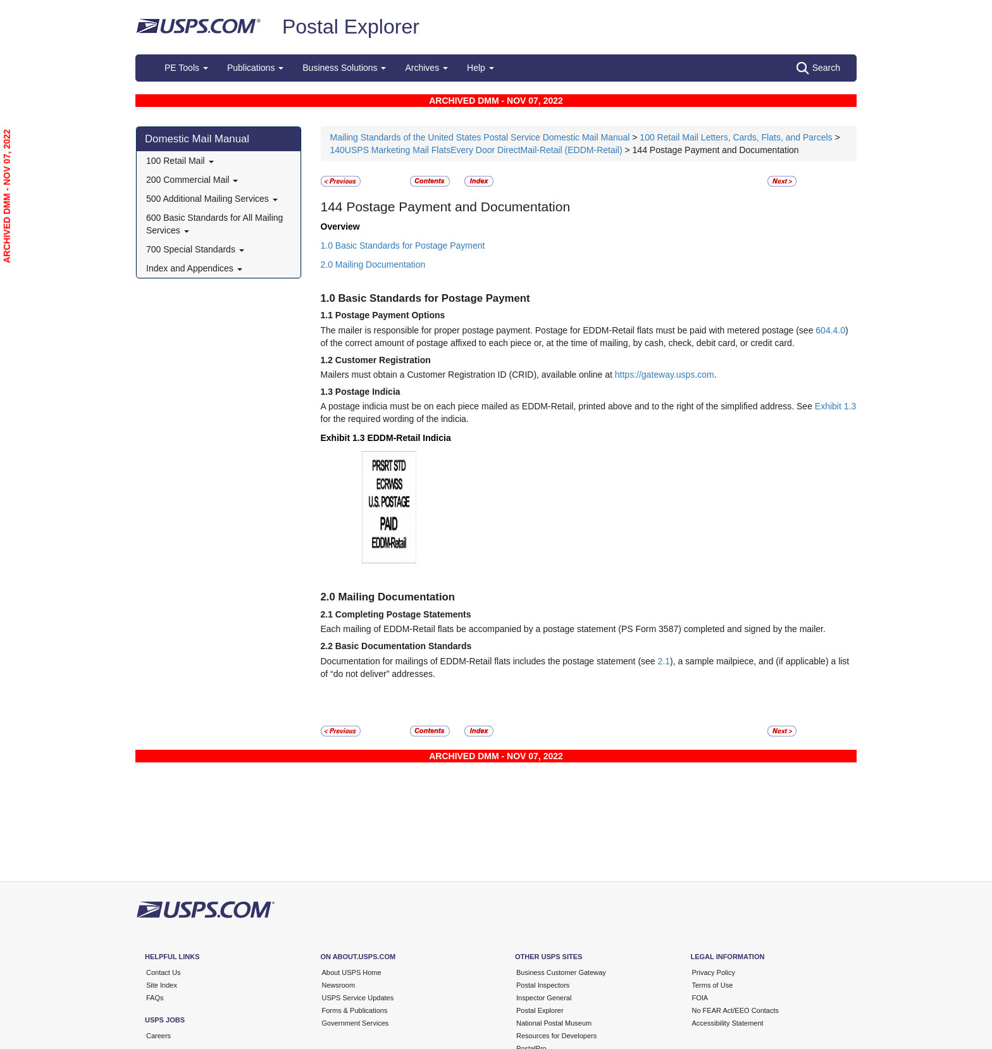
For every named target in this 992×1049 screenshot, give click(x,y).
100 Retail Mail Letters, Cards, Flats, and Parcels (736, 137)
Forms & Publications (355, 1010)
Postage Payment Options (390, 315)
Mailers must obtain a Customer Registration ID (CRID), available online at (468, 374)
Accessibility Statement (728, 1023)
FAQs (155, 998)
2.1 (664, 661)
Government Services (355, 1023)
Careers (158, 1036)
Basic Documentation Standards (403, 646)
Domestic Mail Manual (197, 139)
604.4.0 (830, 330)
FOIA (700, 998)
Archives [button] (426, 68)
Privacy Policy (713, 972)
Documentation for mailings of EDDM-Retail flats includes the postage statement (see (489, 661)
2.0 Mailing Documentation (373, 264)
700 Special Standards (195, 249)
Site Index (161, 985)
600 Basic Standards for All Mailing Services (214, 224)
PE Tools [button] (186, 68)
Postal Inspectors (542, 985)
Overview (340, 226)
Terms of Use (712, 985)
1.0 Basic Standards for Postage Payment (403, 245)
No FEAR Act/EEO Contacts (735, 1010)
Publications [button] (255, 68)
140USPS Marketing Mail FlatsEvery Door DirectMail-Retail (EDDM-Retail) (476, 150)
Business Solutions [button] (344, 68)
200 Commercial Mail (192, 180)
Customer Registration (383, 360)
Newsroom (339, 985)
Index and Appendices (194, 268)
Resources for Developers (556, 1036)
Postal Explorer (350, 26)
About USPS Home (351, 972)
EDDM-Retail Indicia (408, 438)
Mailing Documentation (397, 597)
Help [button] (480, 68)
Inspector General (543, 998)
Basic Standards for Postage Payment (434, 298)
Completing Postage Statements (403, 614)
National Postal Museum (554, 1023)
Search (818, 68)
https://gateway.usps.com (664, 374)
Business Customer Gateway (561, 972)
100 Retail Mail (180, 161)
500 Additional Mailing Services (212, 199)
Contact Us (163, 972)
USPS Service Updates (358, 998)
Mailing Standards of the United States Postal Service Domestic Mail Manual (481, 137)
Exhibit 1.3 (835, 406)
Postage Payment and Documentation (458, 206)
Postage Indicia (367, 392)
